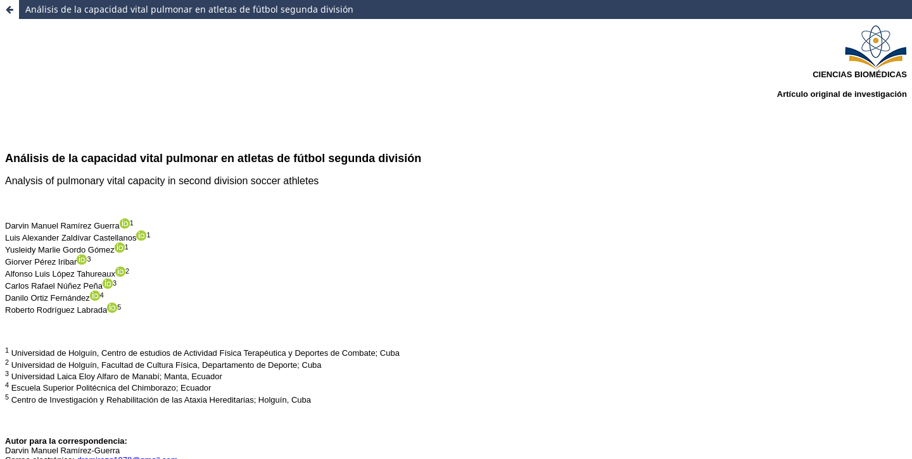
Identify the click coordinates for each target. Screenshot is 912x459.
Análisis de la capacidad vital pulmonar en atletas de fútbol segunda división (189, 9)
